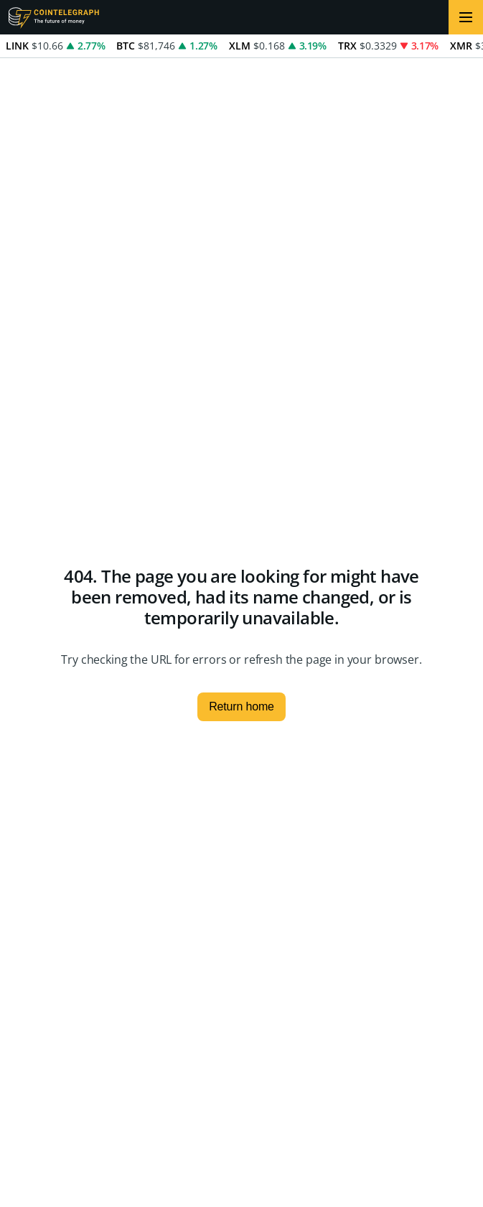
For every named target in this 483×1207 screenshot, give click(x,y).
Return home (241, 706)
